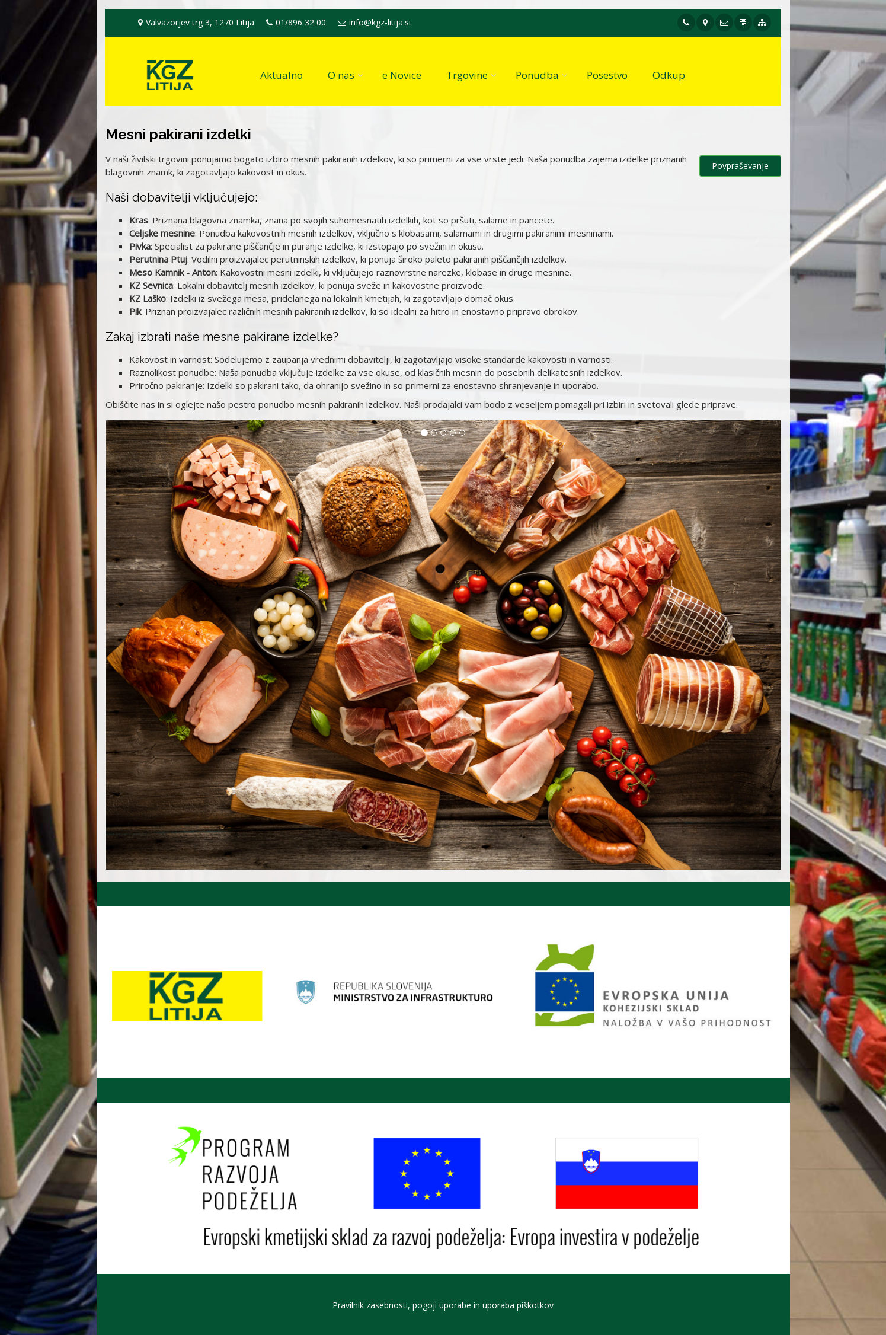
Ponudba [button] (537, 75)
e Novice (401, 75)
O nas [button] (341, 75)
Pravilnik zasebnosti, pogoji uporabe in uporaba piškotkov (443, 1305)
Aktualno (281, 75)
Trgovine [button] (467, 75)
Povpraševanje (740, 165)
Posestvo (607, 75)
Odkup (668, 75)
